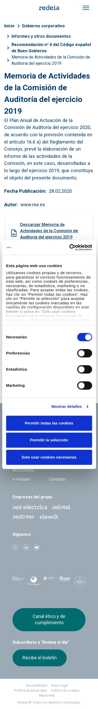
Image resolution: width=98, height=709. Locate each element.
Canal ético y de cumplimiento (49, 619)
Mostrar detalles (66, 406)
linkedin (26, 547)
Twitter (16, 547)
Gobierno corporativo (43, 25)
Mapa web (47, 695)
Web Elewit (49, 516)
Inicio (9, 25)
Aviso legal (59, 685)
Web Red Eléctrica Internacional (23, 516)
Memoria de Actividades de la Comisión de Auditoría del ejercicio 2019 (50, 60)
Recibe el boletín (39, 657)
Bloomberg (79, 583)
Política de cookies (65, 690)
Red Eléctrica (30, 507)
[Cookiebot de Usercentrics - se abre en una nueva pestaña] (70, 247)
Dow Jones (18, 582)
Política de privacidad (30, 690)
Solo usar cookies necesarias (48, 457)
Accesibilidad (36, 685)
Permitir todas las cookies (49, 423)
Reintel (61, 507)
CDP (64, 581)
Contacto (57, 479)
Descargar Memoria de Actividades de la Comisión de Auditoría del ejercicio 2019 (49, 231)
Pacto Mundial (49, 582)
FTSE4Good (33, 582)
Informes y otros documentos (41, 36)
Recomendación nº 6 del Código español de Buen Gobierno (51, 47)
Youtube (36, 547)
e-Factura (21, 479)
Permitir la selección (49, 440)
